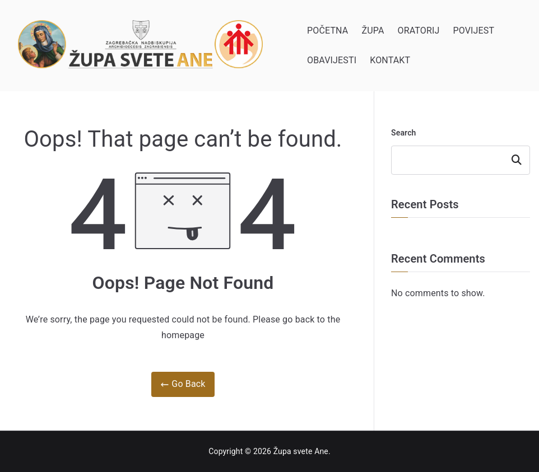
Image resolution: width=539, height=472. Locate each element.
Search (403, 132)
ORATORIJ (419, 30)
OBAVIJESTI (331, 60)
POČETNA (327, 30)
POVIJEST (473, 30)
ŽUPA (372, 30)
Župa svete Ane (300, 451)
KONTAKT (390, 60)
